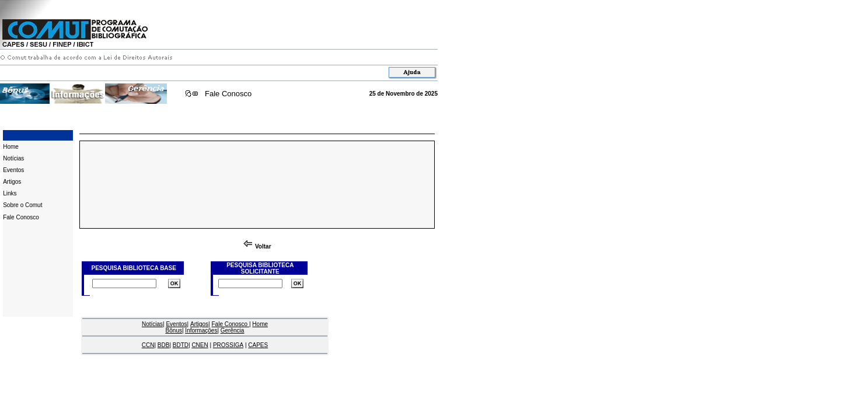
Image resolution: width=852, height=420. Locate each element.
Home (11, 147)
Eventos (13, 170)
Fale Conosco (228, 93)
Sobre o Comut (22, 205)
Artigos (12, 181)
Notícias (13, 158)
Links (9, 193)
